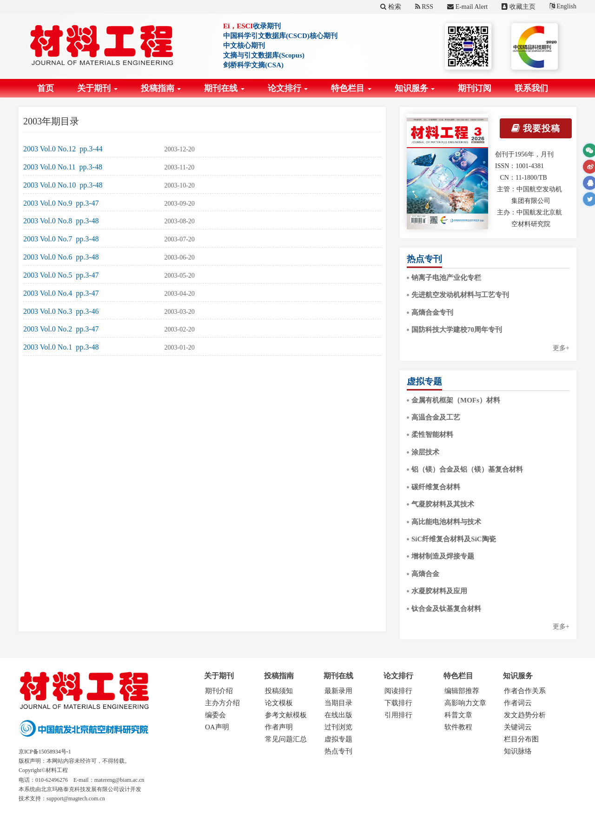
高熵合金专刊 (432, 312)
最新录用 (338, 691)
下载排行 (398, 703)
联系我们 (531, 88)
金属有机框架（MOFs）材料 (455, 400)
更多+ (561, 347)
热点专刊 (338, 751)
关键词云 (518, 727)
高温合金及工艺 (435, 417)
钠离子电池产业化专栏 (446, 277)
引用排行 (398, 715)
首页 (45, 88)
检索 (390, 6)
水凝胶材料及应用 (439, 591)
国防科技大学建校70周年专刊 (456, 329)
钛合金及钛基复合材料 (446, 608)
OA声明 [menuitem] (217, 727)
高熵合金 (425, 574)
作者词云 (518, 703)
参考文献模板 (286, 715)
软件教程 (458, 727)
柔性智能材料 (432, 434)
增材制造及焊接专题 (442, 556)
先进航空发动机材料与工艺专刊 (460, 295)
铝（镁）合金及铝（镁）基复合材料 (467, 469)
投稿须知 (279, 691)
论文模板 (279, 703)
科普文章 (458, 715)
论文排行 (288, 88)
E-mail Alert (467, 6)
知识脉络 (518, 751)
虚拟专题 (338, 739)
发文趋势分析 (525, 715)
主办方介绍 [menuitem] (222, 703)
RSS (424, 6)
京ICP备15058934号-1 (45, 751)
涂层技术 (425, 452)
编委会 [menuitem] (215, 715)
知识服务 (415, 88)
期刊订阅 (474, 88)
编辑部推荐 (461, 691)
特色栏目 (351, 88)
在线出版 (338, 715)
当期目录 (338, 703)
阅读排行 (398, 691)
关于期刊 (97, 88)
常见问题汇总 (286, 739)
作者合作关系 (525, 691)
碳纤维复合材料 (435, 487)
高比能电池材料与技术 (446, 522)
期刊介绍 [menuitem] (219, 691)
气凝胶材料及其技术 (442, 504)
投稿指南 (161, 88)
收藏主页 (519, 6)
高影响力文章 (465, 703)
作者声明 (279, 727)
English (562, 6)
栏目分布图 (521, 739)
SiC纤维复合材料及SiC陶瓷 (453, 539)
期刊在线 (224, 88)
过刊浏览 (338, 727)
